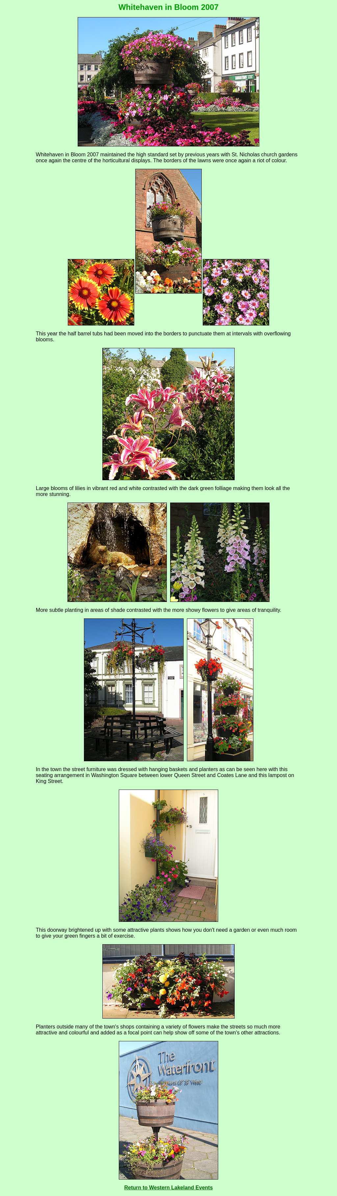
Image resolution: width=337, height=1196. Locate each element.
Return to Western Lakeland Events (168, 1187)
